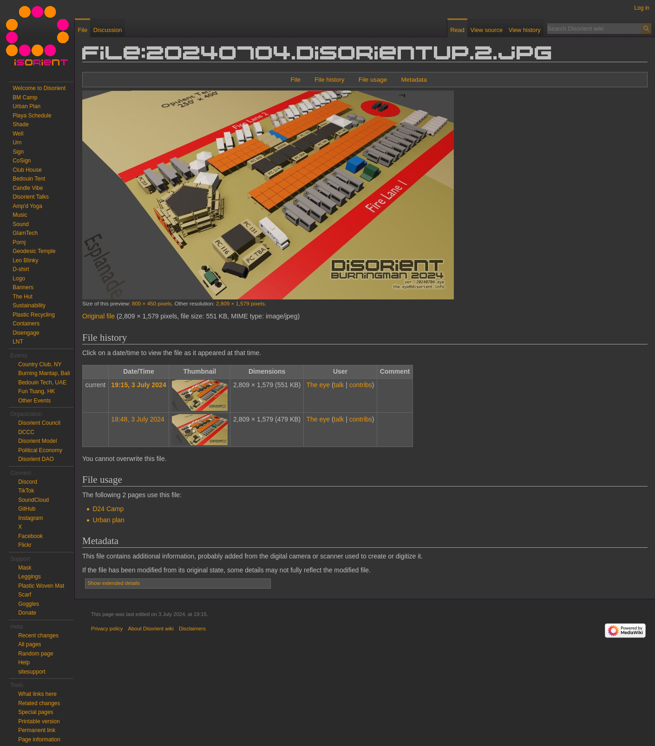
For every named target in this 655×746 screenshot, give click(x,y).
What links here (37, 694)
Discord (27, 482)
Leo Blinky (25, 260)
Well (18, 133)
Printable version (38, 721)
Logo (19, 278)
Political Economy (40, 450)
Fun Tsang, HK (36, 391)
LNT (18, 341)
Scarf (24, 594)
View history (525, 29)
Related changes (39, 703)
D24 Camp (108, 508)
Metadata (413, 79)
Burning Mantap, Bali (44, 373)
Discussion (107, 29)
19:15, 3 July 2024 (138, 385)
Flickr (25, 545)
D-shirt (21, 269)
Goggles (28, 604)
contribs (360, 385)
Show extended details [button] (114, 583)
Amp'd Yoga (27, 206)
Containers (26, 323)
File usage (373, 79)
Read (457, 29)
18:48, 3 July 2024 (137, 419)
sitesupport (32, 671)
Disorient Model (37, 441)
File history (329, 79)
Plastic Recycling (34, 314)
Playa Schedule (32, 115)
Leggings (29, 576)
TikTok (26, 490)
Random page (35, 653)
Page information (39, 739)
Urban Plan (26, 106)
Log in (641, 8)
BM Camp (25, 97)
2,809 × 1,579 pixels (240, 303)
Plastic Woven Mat (41, 586)
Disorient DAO (36, 459)
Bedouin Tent (29, 178)
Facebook (30, 536)
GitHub (26, 509)
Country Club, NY (39, 364)
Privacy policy (107, 628)
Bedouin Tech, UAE (42, 382)
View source (487, 29)
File (295, 79)
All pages (29, 644)
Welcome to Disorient (39, 88)
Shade (21, 124)
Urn (17, 142)
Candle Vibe (28, 188)
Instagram (30, 518)
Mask (25, 567)
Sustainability (29, 305)
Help (24, 662)
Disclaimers (192, 628)
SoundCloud (33, 500)
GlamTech (25, 233)
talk (339, 385)
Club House (27, 170)
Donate (27, 613)
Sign (18, 152)
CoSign (22, 160)
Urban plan (108, 520)
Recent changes (38, 635)
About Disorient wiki (151, 628)
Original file (98, 316)
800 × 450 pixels (151, 303)
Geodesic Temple (34, 251)
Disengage (26, 333)
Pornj (19, 242)
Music (20, 215)
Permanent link (36, 730)
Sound (21, 224)
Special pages (35, 712)
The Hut (23, 296)
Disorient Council (39, 423)
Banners (23, 287)
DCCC (26, 432)
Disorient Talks (31, 197)
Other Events (34, 400)
